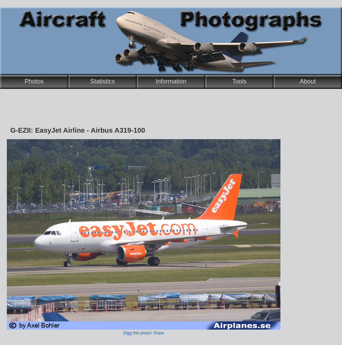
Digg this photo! (137, 333)
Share (158, 333)
